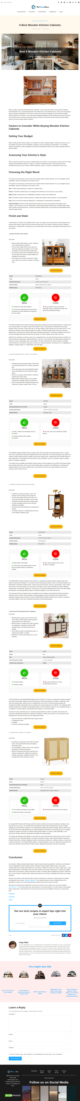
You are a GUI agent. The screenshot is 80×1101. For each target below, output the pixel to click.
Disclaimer (34, 1071)
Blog (61, 11)
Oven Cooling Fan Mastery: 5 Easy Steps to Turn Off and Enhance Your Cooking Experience (72, 993)
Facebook (12, 896)
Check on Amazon (56, 270)
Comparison (42, 11)
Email (11, 1041)
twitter (10, 899)
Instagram (12, 893)
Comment (12, 1014)
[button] (63, 935)
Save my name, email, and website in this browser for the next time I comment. (36, 1054)
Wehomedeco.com (14, 887)
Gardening (52, 11)
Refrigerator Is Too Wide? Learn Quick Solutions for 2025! (56, 991)
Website (11, 1047)
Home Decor (21, 11)
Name (11, 1034)
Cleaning (32, 11)
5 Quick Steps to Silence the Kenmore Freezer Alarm (24, 992)
